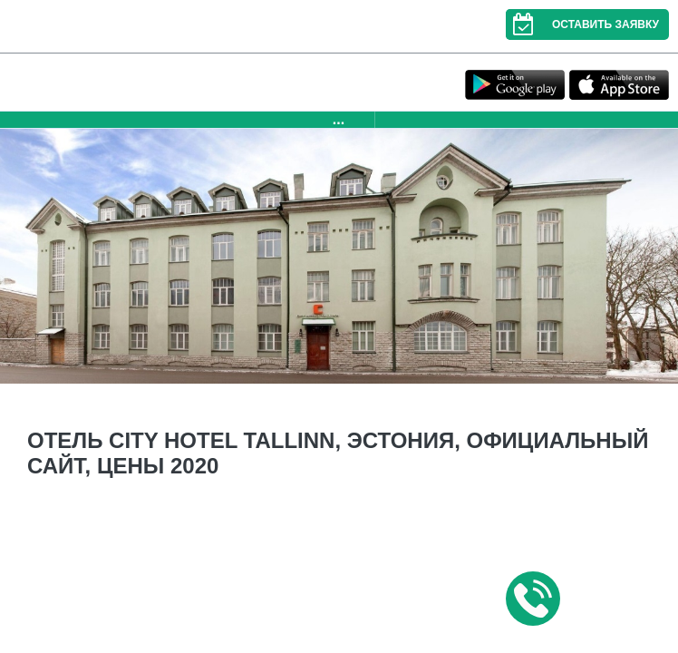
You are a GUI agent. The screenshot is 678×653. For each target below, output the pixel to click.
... (338, 119)
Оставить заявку (582, 24)
